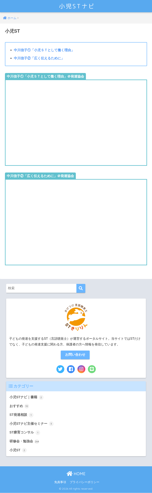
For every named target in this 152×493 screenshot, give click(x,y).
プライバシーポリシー (84, 482)
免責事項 (60, 482)
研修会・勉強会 (24, 441)
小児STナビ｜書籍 (27, 397)
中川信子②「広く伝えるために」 (39, 58)
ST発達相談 (21, 415)
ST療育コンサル (25, 432)
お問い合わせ (75, 355)
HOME (76, 473)
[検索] (80, 288)
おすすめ (19, 406)
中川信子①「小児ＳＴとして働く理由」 (44, 50)
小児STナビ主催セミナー (32, 424)
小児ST (18, 450)
